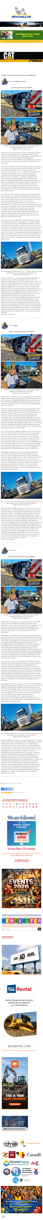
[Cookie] (3, 1216)
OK (39, 929)
